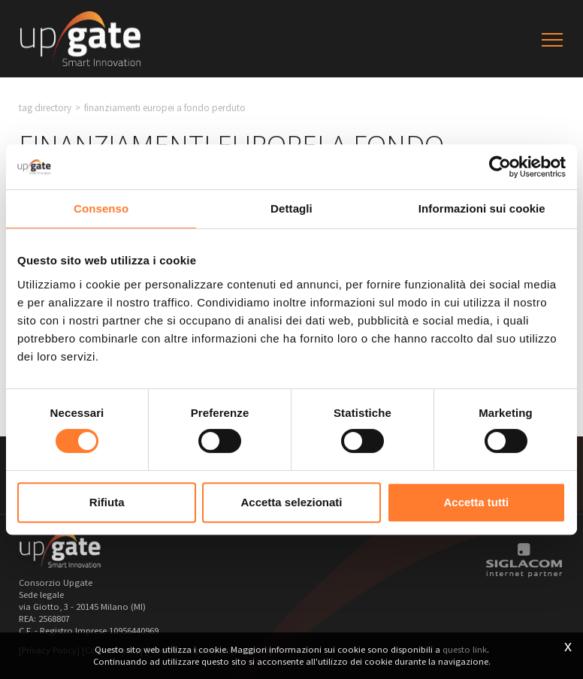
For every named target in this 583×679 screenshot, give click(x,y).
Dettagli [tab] (291, 208)
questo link (465, 649)
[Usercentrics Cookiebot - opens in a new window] (500, 166)
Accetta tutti (476, 502)
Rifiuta (107, 502)
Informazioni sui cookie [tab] (481, 208)
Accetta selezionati (291, 502)
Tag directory (45, 107)
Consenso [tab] (101, 208)
